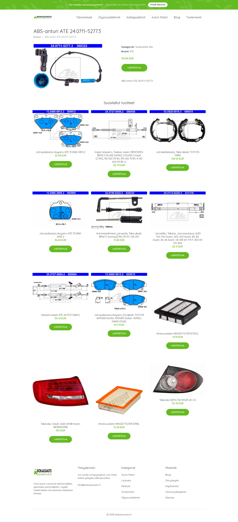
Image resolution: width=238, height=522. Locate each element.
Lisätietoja (134, 69)
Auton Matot (128, 476)
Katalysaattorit (135, 18)
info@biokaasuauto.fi (88, 487)
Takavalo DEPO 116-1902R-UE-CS (177, 402)
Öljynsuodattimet (109, 18)
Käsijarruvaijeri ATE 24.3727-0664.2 (60, 317)
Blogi (177, 18)
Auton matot (160, 18)
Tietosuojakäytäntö (175, 494)
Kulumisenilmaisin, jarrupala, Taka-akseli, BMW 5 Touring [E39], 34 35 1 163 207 (119, 237)
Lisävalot (126, 482)
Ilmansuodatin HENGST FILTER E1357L (177, 335)
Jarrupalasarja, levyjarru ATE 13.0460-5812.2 (60, 154)
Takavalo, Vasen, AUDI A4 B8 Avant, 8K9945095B (60, 427)
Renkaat (125, 488)
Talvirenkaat (84, 18)
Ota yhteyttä (172, 482)
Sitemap (169, 499)
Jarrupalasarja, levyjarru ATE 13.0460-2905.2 (60, 237)
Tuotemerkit (193, 18)
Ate (151, 49)
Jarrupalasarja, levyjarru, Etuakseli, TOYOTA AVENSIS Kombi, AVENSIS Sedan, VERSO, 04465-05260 (119, 320)
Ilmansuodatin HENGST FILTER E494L (119, 426)
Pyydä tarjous (158, 5)
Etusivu (37, 39)
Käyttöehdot (172, 488)
